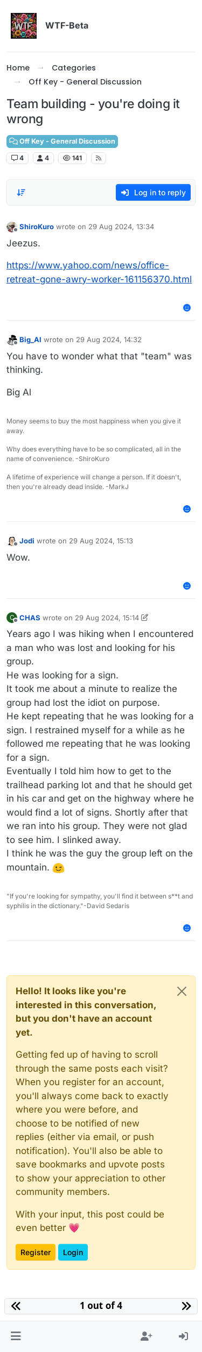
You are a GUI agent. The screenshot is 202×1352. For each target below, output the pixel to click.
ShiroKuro (36, 226)
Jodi (26, 540)
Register (35, 1252)
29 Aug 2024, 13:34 (121, 226)
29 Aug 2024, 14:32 (109, 339)
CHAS (29, 617)
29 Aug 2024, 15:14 (107, 617)
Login (73, 1252)
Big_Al (30, 339)
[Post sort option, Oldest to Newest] (21, 192)
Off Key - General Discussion (62, 141)
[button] (15, 1337)
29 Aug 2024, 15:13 (101, 540)
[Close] (182, 991)
